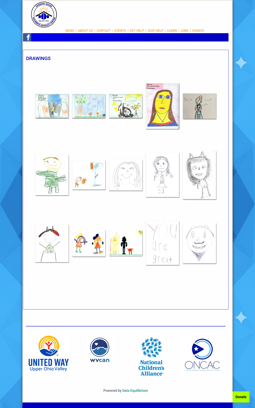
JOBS (184, 31)
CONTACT (103, 31)
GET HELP (137, 31)
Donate (240, 397)
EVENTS (120, 31)
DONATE (198, 31)
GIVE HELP (155, 31)
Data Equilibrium (135, 391)
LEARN (172, 31)
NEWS (69, 31)
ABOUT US (85, 31)
